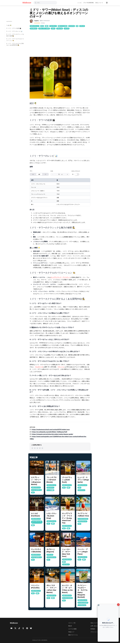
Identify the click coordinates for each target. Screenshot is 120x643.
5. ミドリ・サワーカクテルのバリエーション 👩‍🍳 (15, 39)
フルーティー (53, 26)
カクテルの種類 (72, 629)
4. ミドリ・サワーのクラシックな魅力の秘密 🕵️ (15, 35)
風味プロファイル (73, 635)
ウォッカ (67, 28)
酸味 (47, 26)
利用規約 (92, 629)
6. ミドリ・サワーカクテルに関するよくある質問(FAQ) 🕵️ (15, 44)
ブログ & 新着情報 (88, 2)
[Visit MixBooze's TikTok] (20, 628)
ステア (53, 28)
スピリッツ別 (71, 623)
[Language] (106, 2)
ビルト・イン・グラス (44, 28)
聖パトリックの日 (63, 26)
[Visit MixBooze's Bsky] (33, 628)
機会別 (70, 626)
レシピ (80, 2)
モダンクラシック (35, 26)
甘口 (42, 26)
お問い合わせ (94, 626)
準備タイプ (71, 632)
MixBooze (26, 3)
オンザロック (34, 28)
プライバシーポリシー (96, 632)
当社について (99, 2)
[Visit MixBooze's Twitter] (16, 628)
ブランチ (82, 26)
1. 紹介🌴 (8, 25)
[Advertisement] (60, 43)
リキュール (59, 28)
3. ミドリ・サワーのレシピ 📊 (14, 31)
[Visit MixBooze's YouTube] (11, 628)
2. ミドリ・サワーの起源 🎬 (13, 28)
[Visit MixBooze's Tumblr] (24, 628)
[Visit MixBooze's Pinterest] (29, 628)
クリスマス (71, 26)
